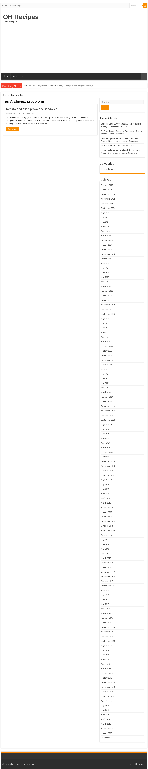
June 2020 (105, 434)
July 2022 (105, 323)
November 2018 (108, 521)
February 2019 (107, 507)
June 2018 (105, 544)
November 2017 (108, 576)
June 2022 (105, 328)
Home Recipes (18, 76)
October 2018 (107, 526)
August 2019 (106, 480)
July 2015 (105, 705)
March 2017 (106, 613)
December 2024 (108, 194)
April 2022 (105, 337)
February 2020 (107, 452)
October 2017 (107, 581)
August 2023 (106, 263)
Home (4, 6)
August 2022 (106, 318)
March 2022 (106, 342)
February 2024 (107, 240)
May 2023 (105, 277)
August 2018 (106, 535)
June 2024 (105, 222)
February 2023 (107, 291)
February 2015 (107, 728)
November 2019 (108, 466)
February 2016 (107, 673)
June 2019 (105, 489)
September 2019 (108, 475)
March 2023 (106, 286)
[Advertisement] (74, 47)
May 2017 (105, 604)
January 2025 (106, 190)
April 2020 (105, 443)
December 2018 (108, 517)
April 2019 (105, 498)
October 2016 (107, 636)
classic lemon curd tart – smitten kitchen (118, 146)
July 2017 (105, 595)
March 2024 (106, 236)
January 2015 (106, 733)
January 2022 (106, 351)
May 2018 (105, 549)
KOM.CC (142, 764)
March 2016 (106, 669)
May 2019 (105, 494)
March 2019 (106, 503)
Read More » (12, 129)
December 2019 (108, 461)
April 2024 (105, 231)
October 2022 (107, 309)
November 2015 (108, 687)
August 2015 (106, 701)
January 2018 (106, 567)
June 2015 (105, 710)
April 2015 (105, 719)
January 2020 (106, 457)
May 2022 (105, 332)
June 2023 (105, 272)
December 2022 (108, 300)
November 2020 (108, 411)
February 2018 (107, 563)
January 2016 (106, 678)
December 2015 (108, 682)
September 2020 (108, 420)
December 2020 (108, 406)
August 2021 (106, 369)
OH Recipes (21, 16)
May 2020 (105, 438)
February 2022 (107, 346)
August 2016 (106, 645)
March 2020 (106, 447)
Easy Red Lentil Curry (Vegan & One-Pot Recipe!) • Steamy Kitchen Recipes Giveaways (58, 86)
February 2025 (107, 185)
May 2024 (105, 226)
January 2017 (106, 622)
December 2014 (108, 738)
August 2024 (106, 213)
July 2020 (105, 429)
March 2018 (106, 558)
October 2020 (107, 415)
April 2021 (105, 388)
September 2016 (108, 641)
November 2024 (108, 199)
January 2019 (106, 512)
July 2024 (105, 217)
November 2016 (108, 632)
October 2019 (107, 470)
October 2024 (107, 203)
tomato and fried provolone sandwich (31, 109)
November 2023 (108, 254)
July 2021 (105, 374)
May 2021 (105, 383)
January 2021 (106, 401)
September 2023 (108, 259)
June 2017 (105, 599)
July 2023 (105, 268)
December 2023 (108, 249)
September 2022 (108, 314)
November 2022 (108, 305)
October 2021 (107, 365)
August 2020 (106, 424)
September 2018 (108, 530)
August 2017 (106, 590)
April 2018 (105, 553)
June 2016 (105, 655)
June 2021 (105, 378)
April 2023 (105, 282)
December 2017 (108, 572)
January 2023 (106, 295)
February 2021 (107, 397)
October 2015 (107, 692)
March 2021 (106, 392)
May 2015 (105, 715)
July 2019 (105, 484)
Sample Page (15, 6)
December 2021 (108, 355)
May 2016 (105, 659)
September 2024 (108, 208)
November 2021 (108, 360)
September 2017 (108, 586)
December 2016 (108, 627)
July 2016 (105, 650)
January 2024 (106, 245)
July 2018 (105, 540)
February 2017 (107, 618)
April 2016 (105, 664)
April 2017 (105, 609)
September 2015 (108, 696)
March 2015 (106, 724)
